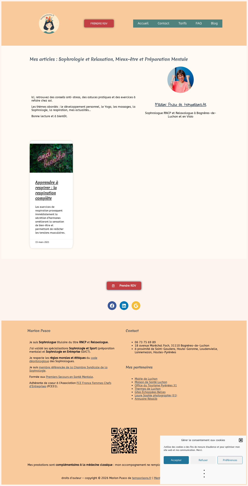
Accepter (176, 460)
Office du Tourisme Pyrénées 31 (156, 385)
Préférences (230, 460)
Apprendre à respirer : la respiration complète (46, 190)
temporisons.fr (141, 478)
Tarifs (182, 23)
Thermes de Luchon (148, 388)
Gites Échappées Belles (150, 392)
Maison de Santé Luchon (151, 382)
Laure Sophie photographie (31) (156, 395)
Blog (214, 23)
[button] (241, 440)
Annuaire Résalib (146, 398)
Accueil (143, 23)
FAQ (199, 23)
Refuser (203, 460)
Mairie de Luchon (146, 378)
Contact (163, 23)
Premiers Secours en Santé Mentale (69, 377)
